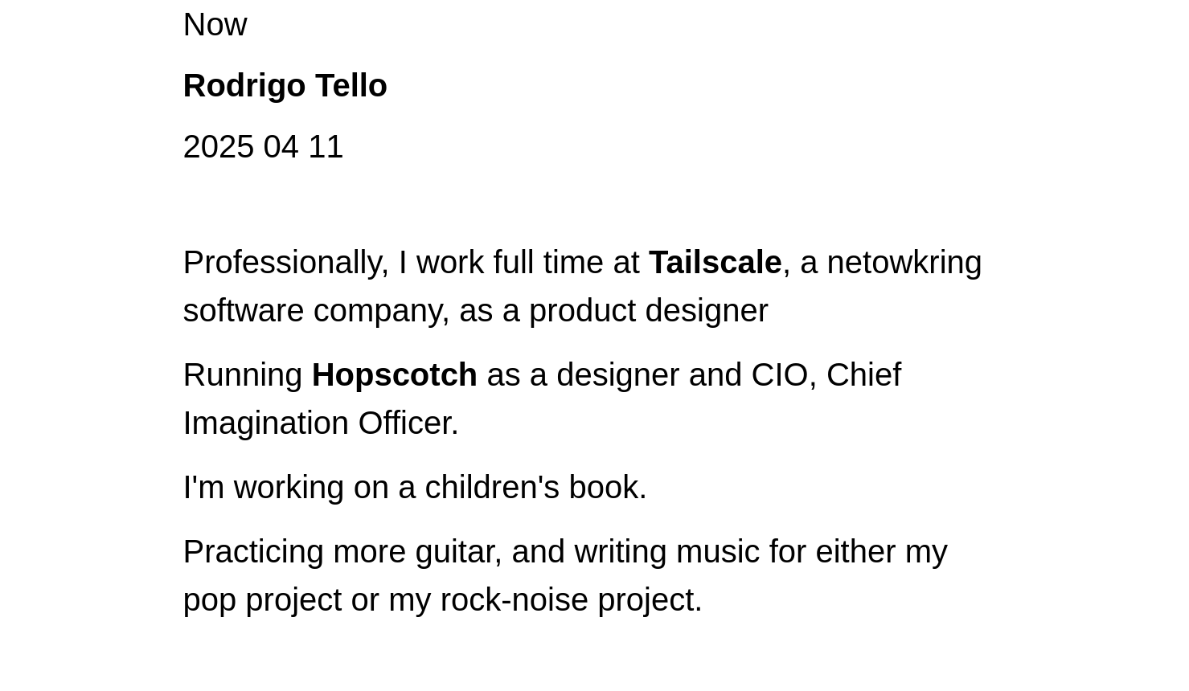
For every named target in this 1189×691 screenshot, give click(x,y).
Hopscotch (395, 374)
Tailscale (715, 262)
